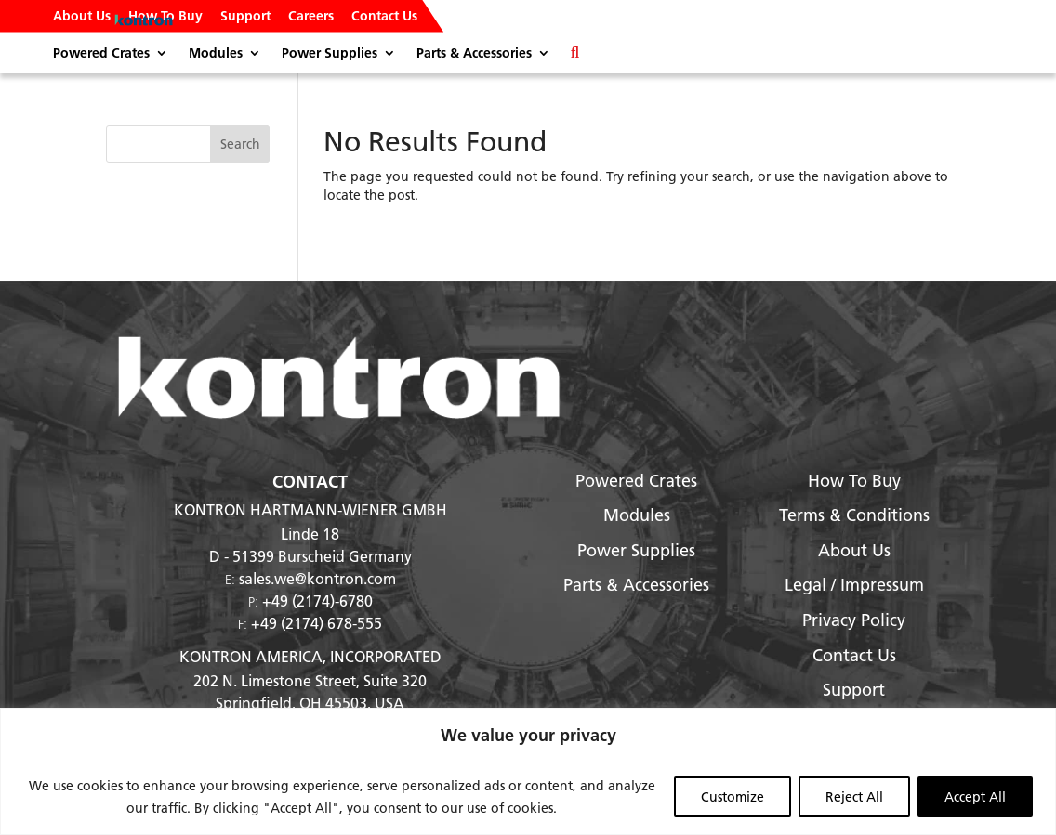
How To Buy (165, 16)
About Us (82, 16)
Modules (216, 53)
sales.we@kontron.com (317, 578)
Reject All (854, 797)
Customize (732, 797)
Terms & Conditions (854, 515)
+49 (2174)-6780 (317, 600)
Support (245, 16)
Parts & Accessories (474, 53)
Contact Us (384, 16)
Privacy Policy (853, 620)
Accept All (975, 797)
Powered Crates (101, 53)
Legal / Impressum (854, 584)
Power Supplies (329, 53)
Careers (311, 16)
